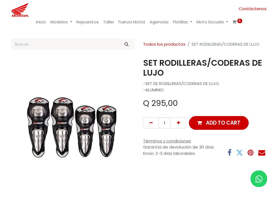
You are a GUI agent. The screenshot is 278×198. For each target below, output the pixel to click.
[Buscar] (126, 44)
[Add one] (178, 123)
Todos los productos (164, 44)
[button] (219, 123)
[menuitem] (41, 22)
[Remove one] (151, 123)
